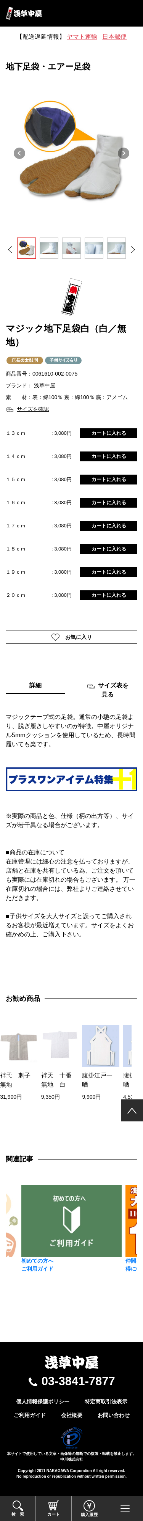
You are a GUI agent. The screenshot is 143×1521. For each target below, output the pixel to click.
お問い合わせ (114, 1415)
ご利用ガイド (30, 1415)
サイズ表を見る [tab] (108, 690)
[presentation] (8, 1079)
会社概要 (71, 1415)
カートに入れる (109, 433)
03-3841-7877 (78, 1381)
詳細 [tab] (35, 685)
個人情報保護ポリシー (42, 1401)
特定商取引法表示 (106, 1401)
